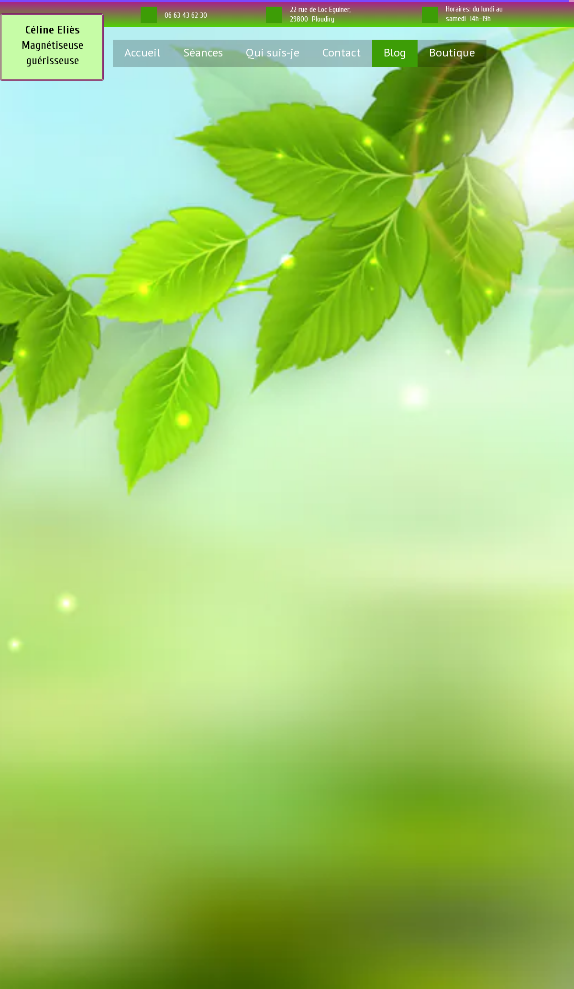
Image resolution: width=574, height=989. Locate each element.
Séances (203, 52)
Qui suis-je (272, 52)
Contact (341, 52)
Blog (395, 52)
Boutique (452, 52)
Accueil (142, 52)
